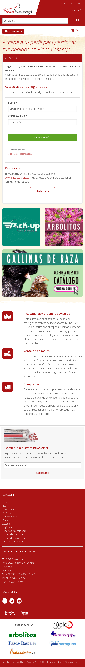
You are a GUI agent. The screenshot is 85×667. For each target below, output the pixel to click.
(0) (74, 30)
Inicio (5, 502)
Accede (6, 523)
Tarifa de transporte (12, 541)
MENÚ (76, 9)
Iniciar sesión (42, 137)
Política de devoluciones (14, 537)
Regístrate (42, 191)
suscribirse (42, 473)
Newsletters (8, 509)
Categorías (13, 31)
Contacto (7, 520)
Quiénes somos (10, 513)
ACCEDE (64, 3)
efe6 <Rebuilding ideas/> (71, 662)
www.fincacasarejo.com (18, 177)
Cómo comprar (10, 516)
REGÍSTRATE (77, 3)
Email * (12, 102)
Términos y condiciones (14, 530)
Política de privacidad (13, 534)
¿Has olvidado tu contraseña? (20, 154)
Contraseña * (17, 116)
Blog (4, 505)
